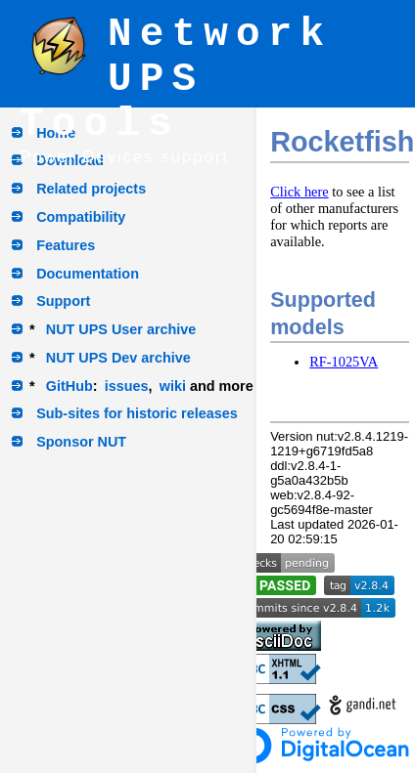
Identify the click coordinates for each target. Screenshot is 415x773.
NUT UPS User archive (121, 329)
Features (65, 245)
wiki (173, 386)
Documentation (87, 273)
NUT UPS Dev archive (118, 357)
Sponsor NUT (81, 442)
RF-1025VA (343, 361)
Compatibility (80, 217)
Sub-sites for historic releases (137, 413)
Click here (299, 191)
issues (127, 386)
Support (63, 301)
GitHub (69, 386)
